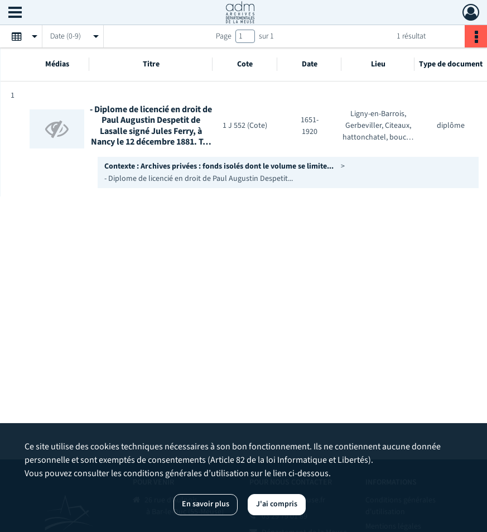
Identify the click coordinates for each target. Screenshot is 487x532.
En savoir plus (205, 504)
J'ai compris (276, 504)
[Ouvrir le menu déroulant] (15, 13)
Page (224, 36)
